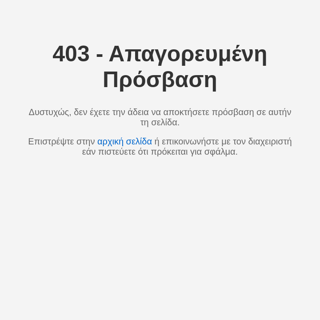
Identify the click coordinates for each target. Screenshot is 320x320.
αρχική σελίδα (124, 141)
